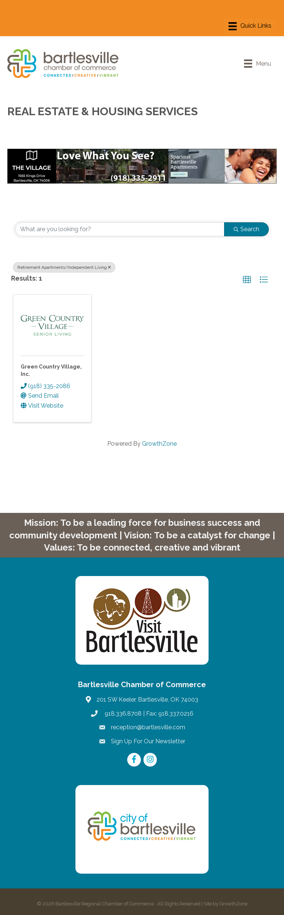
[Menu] (250, 26)
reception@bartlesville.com (148, 727)
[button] (247, 280)
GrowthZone (159, 443)
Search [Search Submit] (246, 229)
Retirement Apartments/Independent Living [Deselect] (64, 267)
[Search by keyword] (119, 229)
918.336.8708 (122, 713)
